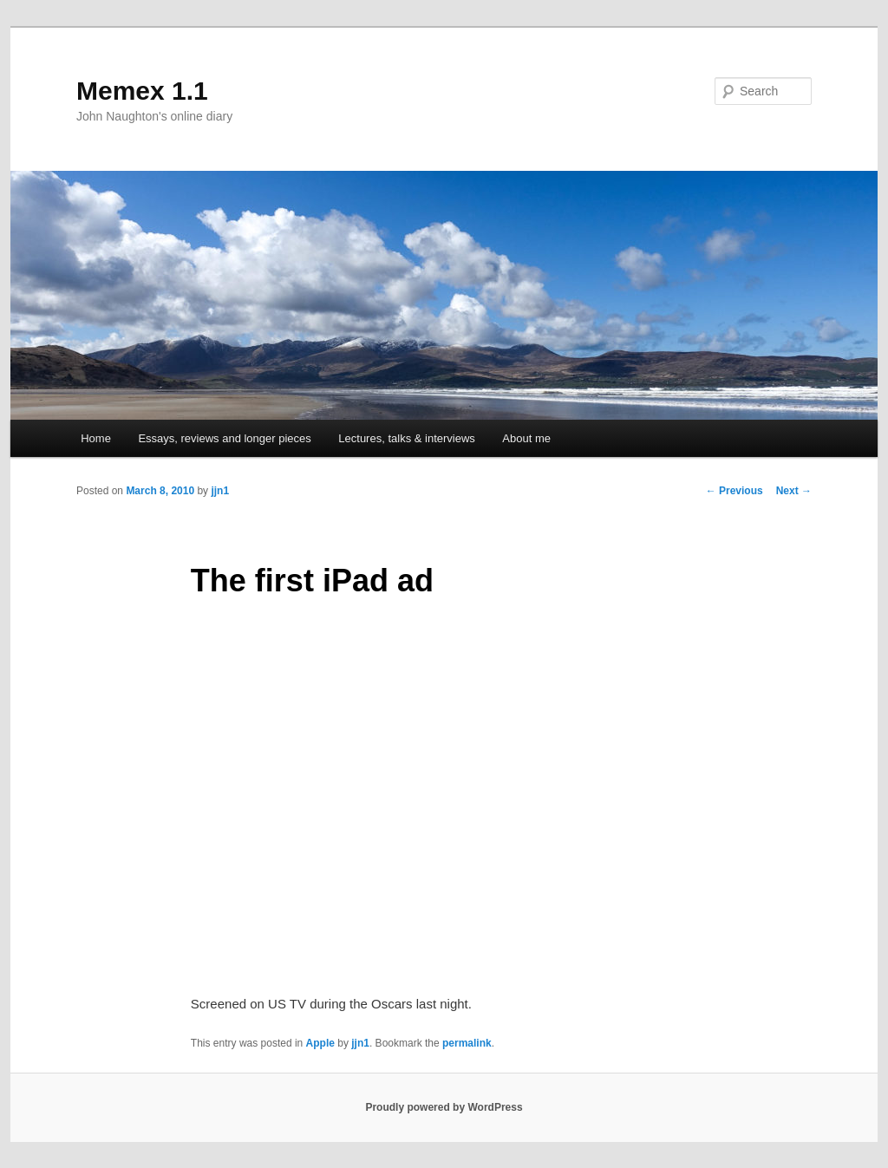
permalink (467, 1043)
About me (526, 438)
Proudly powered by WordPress (443, 1107)
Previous (734, 491)
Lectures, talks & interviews (406, 438)
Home (96, 438)
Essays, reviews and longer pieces (224, 438)
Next (794, 491)
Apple (320, 1043)
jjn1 (220, 491)
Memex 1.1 (142, 90)
